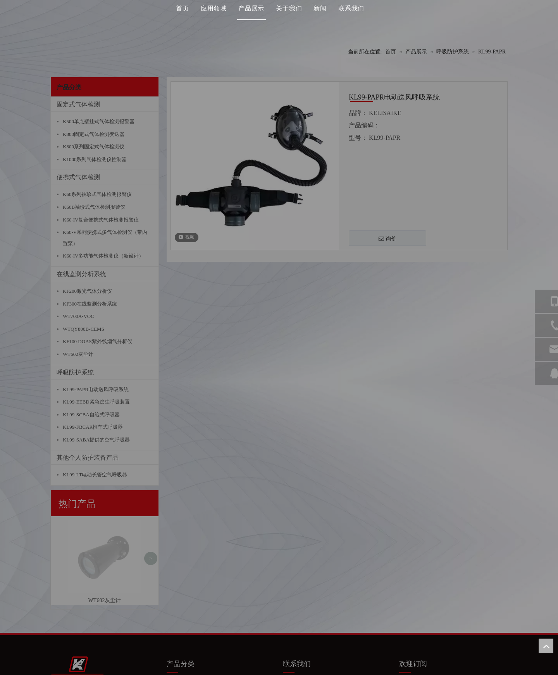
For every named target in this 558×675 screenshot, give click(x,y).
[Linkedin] (420, 593)
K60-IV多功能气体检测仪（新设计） (103, 256)
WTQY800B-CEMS (83, 329)
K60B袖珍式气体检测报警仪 (94, 207)
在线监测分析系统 (81, 274)
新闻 (320, 21)
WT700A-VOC (78, 316)
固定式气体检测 (78, 104)
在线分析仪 (184, 611)
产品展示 (251, 21)
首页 (182, 21)
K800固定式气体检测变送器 (93, 134)
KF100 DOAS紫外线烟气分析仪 (97, 341)
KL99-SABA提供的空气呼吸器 (96, 440)
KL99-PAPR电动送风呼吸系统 (96, 389)
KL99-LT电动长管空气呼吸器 (95, 474)
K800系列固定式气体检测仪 (93, 146)
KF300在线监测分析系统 (90, 304)
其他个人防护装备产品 (88, 457)
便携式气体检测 (78, 177)
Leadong (374, 668)
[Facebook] (406, 593)
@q (323, 610)
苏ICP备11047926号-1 (311, 668)
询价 (387, 238)
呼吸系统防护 (186, 622)
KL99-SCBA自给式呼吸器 (91, 414)
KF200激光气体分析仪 (87, 291)
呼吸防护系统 (75, 372)
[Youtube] (435, 593)
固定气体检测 (186, 589)
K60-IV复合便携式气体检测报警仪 (101, 220)
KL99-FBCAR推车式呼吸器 (93, 427)
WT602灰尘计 (78, 354)
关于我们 (289, 21)
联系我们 (351, 21)
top (546, 646)
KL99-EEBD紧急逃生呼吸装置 (96, 402)
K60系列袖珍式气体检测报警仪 (97, 194)
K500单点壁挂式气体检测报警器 (98, 121)
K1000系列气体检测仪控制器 (95, 159)
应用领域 (214, 21)
